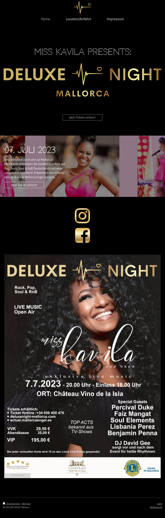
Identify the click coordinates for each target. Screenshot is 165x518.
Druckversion (11, 503)
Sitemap (26, 503)
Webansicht (156, 507)
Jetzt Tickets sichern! (82, 117)
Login (159, 503)
